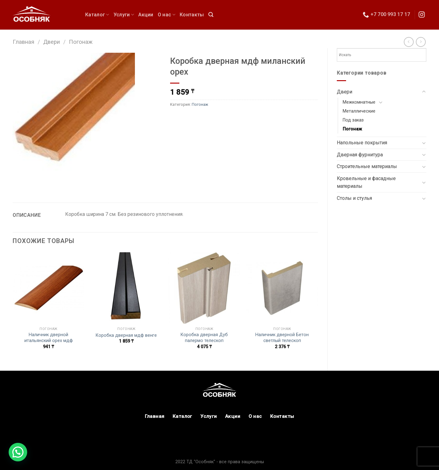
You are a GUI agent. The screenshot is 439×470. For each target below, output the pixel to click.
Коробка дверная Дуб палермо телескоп (204, 337)
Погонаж (81, 42)
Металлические (359, 111)
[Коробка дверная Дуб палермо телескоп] (204, 288)
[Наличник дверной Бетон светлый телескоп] (282, 288)
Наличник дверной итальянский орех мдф (48, 337)
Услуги (124, 15)
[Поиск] (210, 15)
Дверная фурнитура (360, 155)
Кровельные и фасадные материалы (366, 182)
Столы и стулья (354, 198)
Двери (51, 42)
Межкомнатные (359, 102)
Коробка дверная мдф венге (126, 335)
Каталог (97, 15)
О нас (166, 15)
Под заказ (353, 120)
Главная (23, 42)
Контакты (192, 15)
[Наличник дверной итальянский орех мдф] (49, 288)
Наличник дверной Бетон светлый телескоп (282, 337)
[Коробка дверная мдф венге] (126, 288)
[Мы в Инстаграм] (422, 15)
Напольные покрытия (362, 143)
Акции (145, 15)
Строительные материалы (367, 166)
